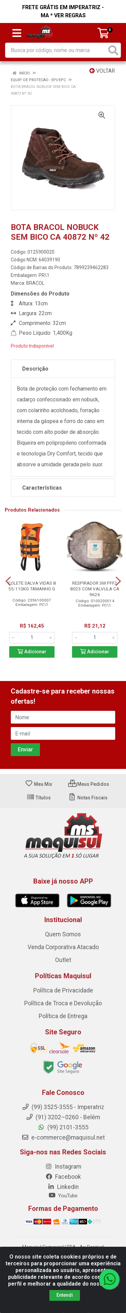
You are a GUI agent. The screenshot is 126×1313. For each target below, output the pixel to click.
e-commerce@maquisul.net (63, 1137)
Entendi (64, 1295)
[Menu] (17, 33)
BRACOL (35, 283)
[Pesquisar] (113, 50)
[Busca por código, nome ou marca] (56, 50)
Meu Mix (38, 784)
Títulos (39, 797)
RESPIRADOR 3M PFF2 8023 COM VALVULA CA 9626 (94, 588)
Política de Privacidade (63, 990)
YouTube (63, 1196)
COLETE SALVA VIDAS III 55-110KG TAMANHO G (32, 585)
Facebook (63, 1176)
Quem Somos (63, 934)
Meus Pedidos (88, 784)
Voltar (102, 71)
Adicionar (31, 652)
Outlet (63, 960)
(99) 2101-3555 (63, 1127)
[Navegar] (8, 581)
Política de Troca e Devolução (63, 1003)
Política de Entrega (63, 1016)
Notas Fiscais (88, 797)
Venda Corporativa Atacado (63, 947)
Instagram (63, 1166)
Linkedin (63, 1186)
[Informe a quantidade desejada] (31, 637)
